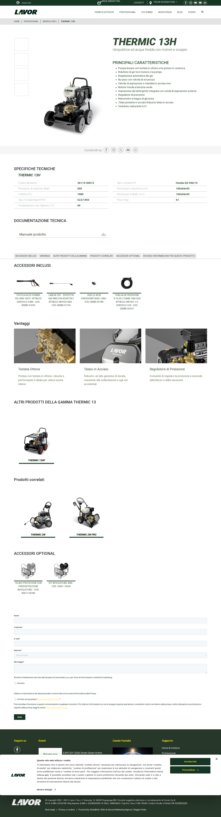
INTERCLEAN (70, 773)
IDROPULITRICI (50, 21)
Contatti (166, 763)
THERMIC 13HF (36, 460)
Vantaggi (45, 256)
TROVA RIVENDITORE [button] (164, 2)
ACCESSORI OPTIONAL (128, 256)
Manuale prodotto (32, 235)
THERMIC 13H (68, 21)
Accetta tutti (190, 783)
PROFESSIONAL (31, 21)
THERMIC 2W (38, 534)
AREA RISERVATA (175, 774)
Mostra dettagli (44, 811)
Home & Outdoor (104, 12)
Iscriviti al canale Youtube (128, 776)
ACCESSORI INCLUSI (25, 256)
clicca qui (43, 797)
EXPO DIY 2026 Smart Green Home (82, 752)
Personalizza (190, 792)
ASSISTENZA (165, 12)
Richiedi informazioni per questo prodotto (169, 256)
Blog (180, 12)
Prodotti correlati (101, 256)
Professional (127, 12)
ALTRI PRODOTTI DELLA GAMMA (70, 256)
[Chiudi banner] (217, 781)
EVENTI (192, 12)
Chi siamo (147, 12)
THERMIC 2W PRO (86, 534)
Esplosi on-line (169, 758)
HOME (17, 21)
